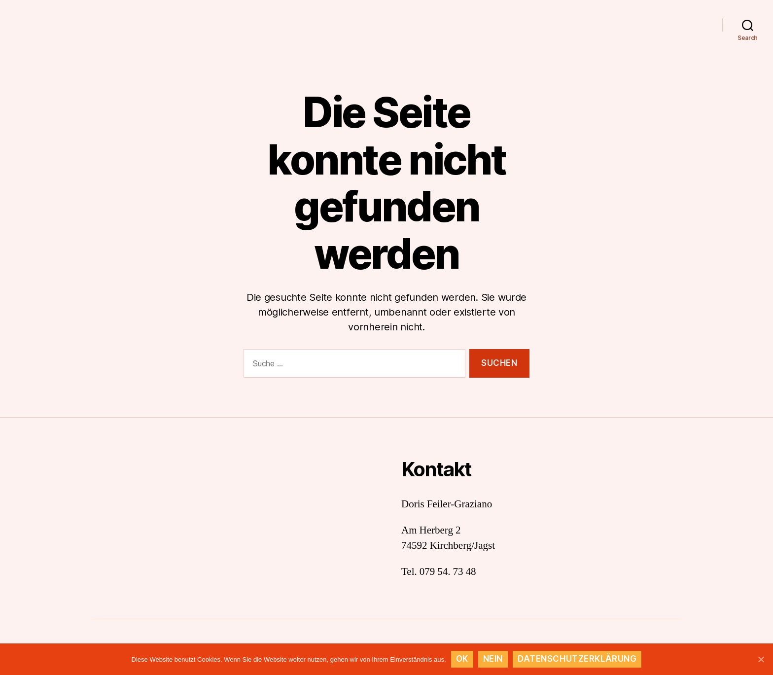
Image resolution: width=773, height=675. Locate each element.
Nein (493, 659)
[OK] (761, 659)
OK (462, 659)
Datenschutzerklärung (577, 659)
